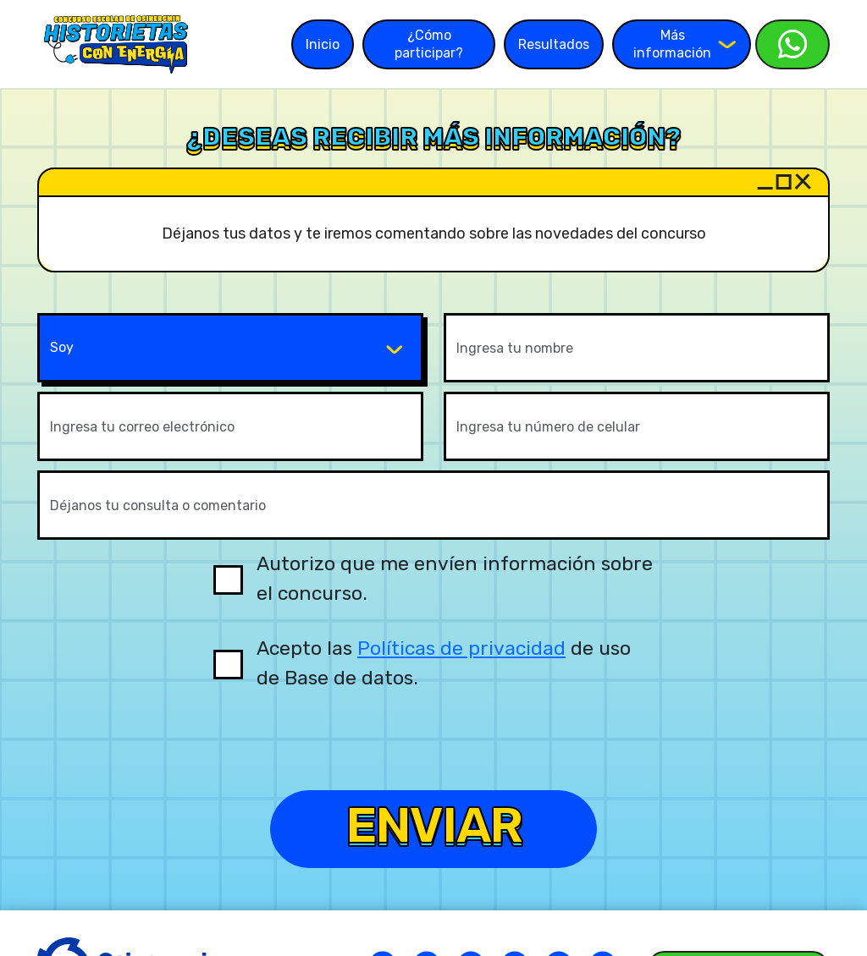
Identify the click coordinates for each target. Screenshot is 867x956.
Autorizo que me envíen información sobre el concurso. (455, 578)
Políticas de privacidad (461, 648)
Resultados (553, 44)
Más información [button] (685, 44)
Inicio (323, 44)
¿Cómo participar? (429, 44)
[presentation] (433, 751)
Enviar (433, 829)
